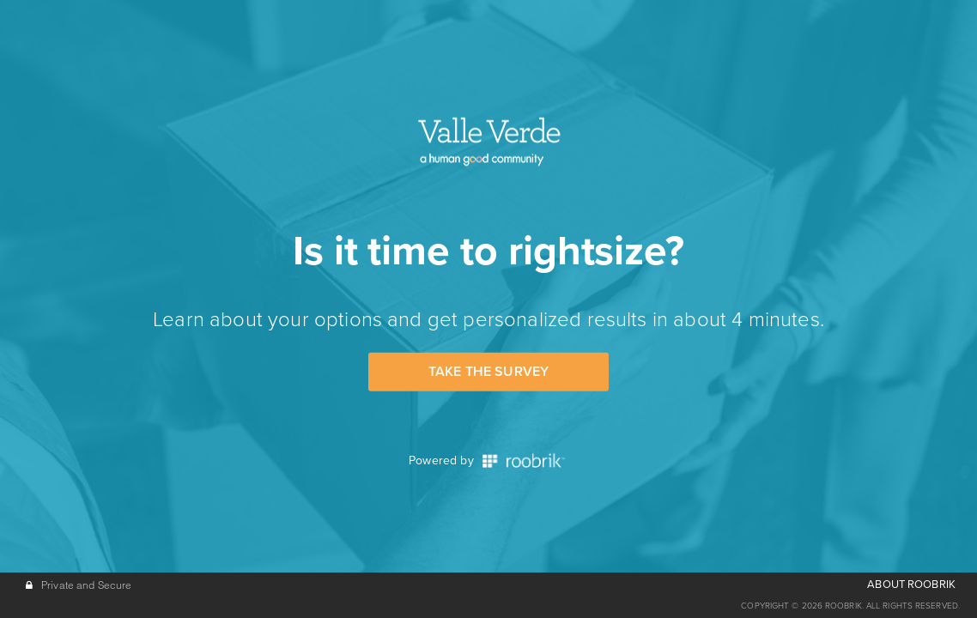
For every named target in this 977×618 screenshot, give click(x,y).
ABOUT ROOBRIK (911, 584)
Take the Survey (488, 371)
